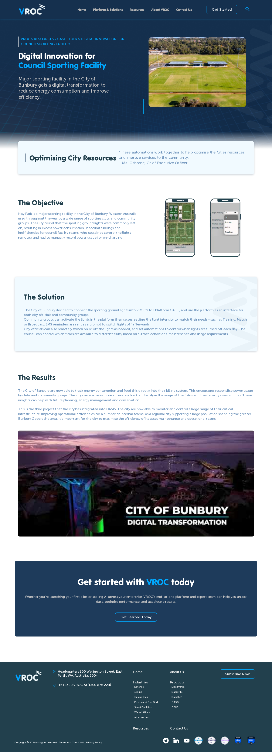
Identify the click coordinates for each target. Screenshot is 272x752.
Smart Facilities (143, 707)
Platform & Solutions (108, 9)
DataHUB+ (177, 697)
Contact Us (184, 9)
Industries (140, 682)
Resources (137, 9)
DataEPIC (177, 691)
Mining (138, 691)
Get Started (222, 9)
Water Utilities (142, 712)
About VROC (160, 9)
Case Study (67, 39)
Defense (139, 686)
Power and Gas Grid (146, 702)
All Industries (141, 717)
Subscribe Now (237, 674)
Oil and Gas (141, 697)
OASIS (175, 702)
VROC (25, 39)
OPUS (174, 707)
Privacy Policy (94, 742)
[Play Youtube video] (136, 497)
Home (82, 9)
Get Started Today (136, 617)
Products (177, 682)
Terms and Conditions (72, 742)
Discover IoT (178, 686)
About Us (177, 672)
